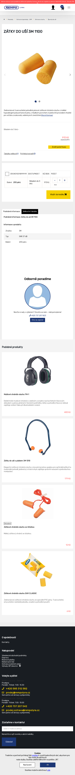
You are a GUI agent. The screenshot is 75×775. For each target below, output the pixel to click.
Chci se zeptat (37, 320)
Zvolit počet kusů (59, 147)
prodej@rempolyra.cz (16, 692)
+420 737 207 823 (37, 316)
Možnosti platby (8, 660)
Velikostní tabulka (30, 211)
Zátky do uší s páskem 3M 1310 (17, 461)
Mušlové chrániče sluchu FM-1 (16, 394)
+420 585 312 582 (14, 688)
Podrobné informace (11, 211)
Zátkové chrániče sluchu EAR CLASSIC (20, 593)
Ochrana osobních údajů (11, 664)
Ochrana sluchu (40, 19)
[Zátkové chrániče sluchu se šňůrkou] (37, 503)
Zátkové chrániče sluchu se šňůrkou (19, 527)
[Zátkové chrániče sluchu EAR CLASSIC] (37, 570)
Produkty (10, 19)
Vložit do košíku (58, 194)
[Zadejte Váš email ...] (37, 728)
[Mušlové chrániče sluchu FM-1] (37, 371)
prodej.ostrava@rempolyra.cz (21, 710)
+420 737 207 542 (14, 706)
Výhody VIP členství (11, 666)
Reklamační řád (8, 662)
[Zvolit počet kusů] (59, 180)
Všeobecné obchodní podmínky (14, 656)
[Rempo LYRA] (14, 7)
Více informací (47, 115)
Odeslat (9, 742)
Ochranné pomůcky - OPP (24, 19)
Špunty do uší (52, 19)
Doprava (5, 658)
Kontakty (5, 642)
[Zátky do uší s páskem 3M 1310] (37, 437)
